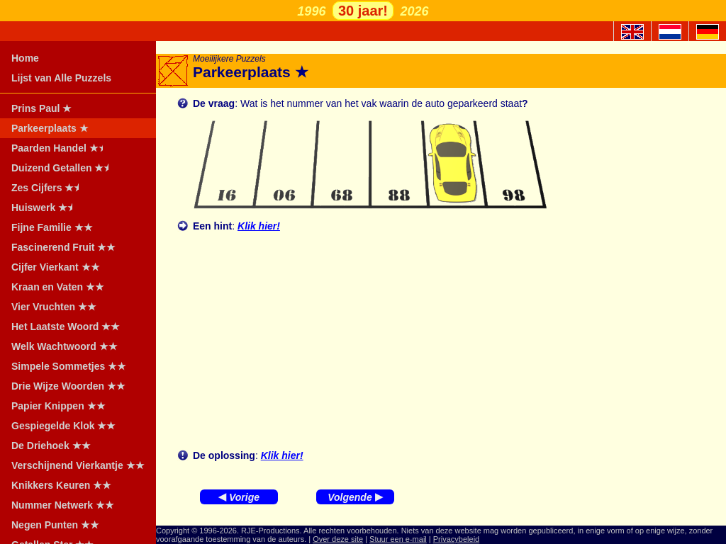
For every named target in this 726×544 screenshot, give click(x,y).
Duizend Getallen (64, 168)
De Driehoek (51, 445)
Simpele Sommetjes (68, 366)
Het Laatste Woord (65, 326)
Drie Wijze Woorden (68, 386)
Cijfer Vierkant (55, 267)
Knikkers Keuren (61, 485)
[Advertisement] (452, 341)
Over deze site (338, 539)
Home (25, 58)
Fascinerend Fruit (63, 247)
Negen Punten (55, 525)
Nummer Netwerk (62, 505)
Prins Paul (41, 108)
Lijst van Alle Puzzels (61, 78)
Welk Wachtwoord (64, 346)
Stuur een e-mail (398, 539)
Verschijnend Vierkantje (78, 465)
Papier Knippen (58, 406)
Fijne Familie (52, 227)
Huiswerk (46, 207)
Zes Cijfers (49, 187)
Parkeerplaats (50, 128)
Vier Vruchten (53, 306)
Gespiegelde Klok (63, 425)
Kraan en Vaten (57, 287)
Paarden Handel (61, 148)
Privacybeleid (456, 539)
